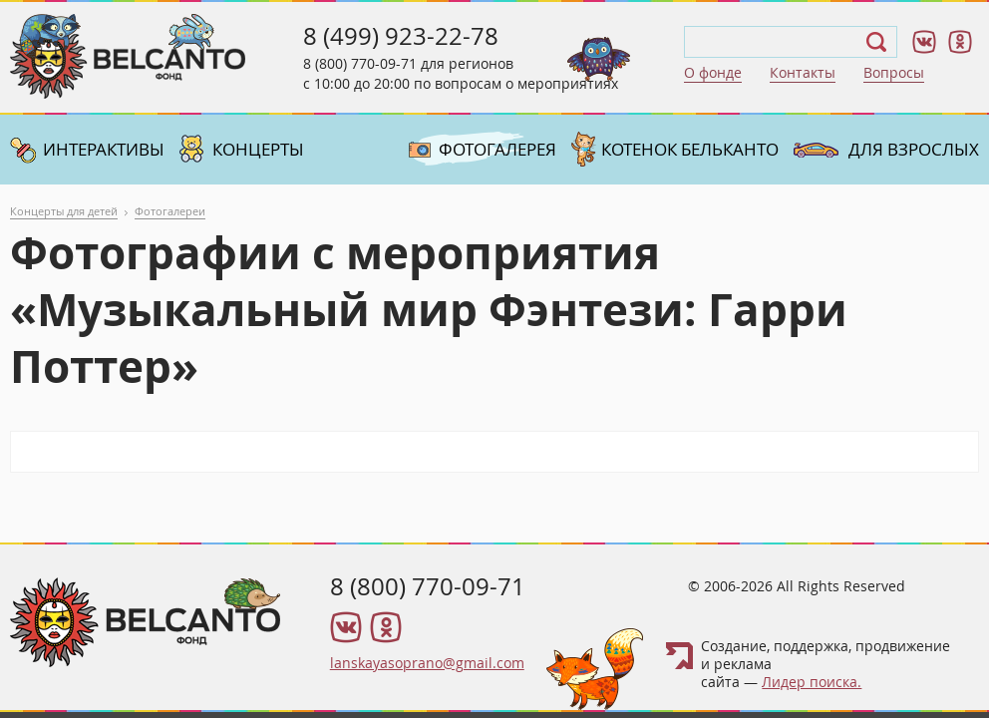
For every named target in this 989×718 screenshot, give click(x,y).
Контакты (802, 72)
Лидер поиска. (811, 681)
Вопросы (893, 72)
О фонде (713, 72)
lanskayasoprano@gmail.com (427, 662)
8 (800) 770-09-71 (360, 63)
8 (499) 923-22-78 (400, 36)
